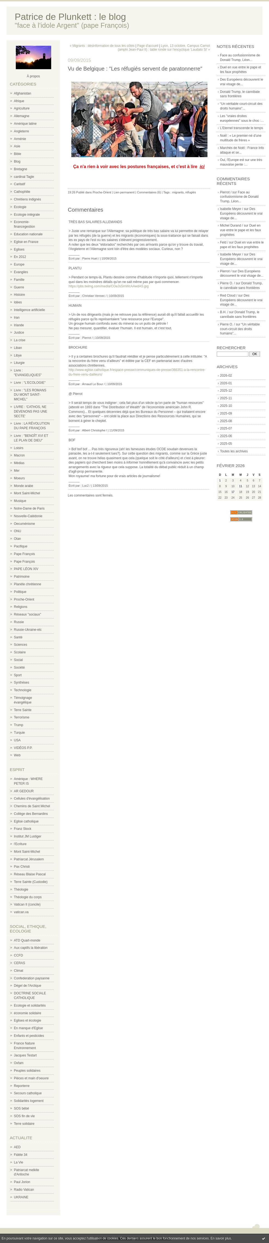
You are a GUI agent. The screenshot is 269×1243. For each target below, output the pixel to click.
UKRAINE (21, 1197)
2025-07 (226, 428)
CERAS (19, 963)
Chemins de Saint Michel (32, 806)
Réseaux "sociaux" (27, 614)
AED (17, 1147)
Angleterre (21, 131)
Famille (19, 280)
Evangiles (21, 272)
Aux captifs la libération (30, 948)
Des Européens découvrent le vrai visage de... (241, 213)
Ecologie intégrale (27, 215)
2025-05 (226, 444)
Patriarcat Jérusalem (29, 859)
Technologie (22, 690)
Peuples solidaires (27, 1071)
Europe (19, 264)
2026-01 (226, 383)
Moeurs (19, 478)
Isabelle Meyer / (231, 209)
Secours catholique (28, 1093)
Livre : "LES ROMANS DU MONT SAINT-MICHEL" (30, 394)
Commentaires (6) (149, 192)
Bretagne (20, 169)
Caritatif (19, 184)
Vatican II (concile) (27, 904)
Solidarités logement (29, 1101)
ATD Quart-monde (27, 940)
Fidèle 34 (20, 1155)
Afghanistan (22, 93)
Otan (17, 539)
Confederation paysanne (32, 978)
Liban (18, 348)
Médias (19, 463)
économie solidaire (27, 1013)
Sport (18, 675)
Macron (19, 455)
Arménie (20, 139)
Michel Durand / (231, 225)
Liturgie (19, 363)
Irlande (19, 325)
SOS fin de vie (24, 1116)
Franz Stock (22, 829)
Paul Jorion (22, 1182)
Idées (18, 302)
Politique (20, 592)
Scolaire (20, 652)
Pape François (24, 554)
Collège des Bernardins (31, 814)
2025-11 (226, 398)
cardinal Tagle (24, 177)
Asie (17, 146)
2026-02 (226, 375)
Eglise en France (26, 242)
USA (17, 740)
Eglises (19, 249)
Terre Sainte (23, 710)
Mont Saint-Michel (27, 493)
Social (18, 660)
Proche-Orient (24, 599)
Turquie (19, 733)
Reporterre (21, 1086)
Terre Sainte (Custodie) (30, 882)
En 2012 (20, 257)
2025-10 (226, 406)
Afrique (19, 101)
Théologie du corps (28, 897)
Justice (19, 332)
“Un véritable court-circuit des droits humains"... (240, 329)
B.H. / (224, 312)
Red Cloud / (228, 295)
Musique (20, 501)
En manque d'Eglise (28, 1028)
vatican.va (21, 912)
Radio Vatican (24, 1190)
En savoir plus (220, 1238)
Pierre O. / (227, 283)
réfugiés (190, 192)
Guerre (19, 287)
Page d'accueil (147, 46)
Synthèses (21, 682)
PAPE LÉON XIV (26, 569)
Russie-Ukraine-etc (28, 630)
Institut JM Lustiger (27, 836)
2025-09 (226, 413)
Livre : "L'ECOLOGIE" (29, 383)
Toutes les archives (234, 451)
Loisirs (18, 448)
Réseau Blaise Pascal (30, 874)
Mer (17, 471)
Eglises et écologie (27, 1020)
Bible (17, 154)
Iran (17, 317)
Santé (18, 637)
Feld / (224, 242)
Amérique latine (25, 124)
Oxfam (18, 1063)
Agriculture (21, 108)
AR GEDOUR (24, 791)
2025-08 (226, 421)
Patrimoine (21, 576)
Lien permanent (124, 192)
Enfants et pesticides (29, 1036)
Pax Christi (22, 867)
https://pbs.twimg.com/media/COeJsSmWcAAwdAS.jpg (109, 286)
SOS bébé (21, 1108)
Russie (19, 622)
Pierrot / (225, 192)
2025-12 (226, 390)
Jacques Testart (25, 1055)
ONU (17, 531)
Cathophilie (22, 192)
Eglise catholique (26, 821)
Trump (18, 725)
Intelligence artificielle (29, 310)
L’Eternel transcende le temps (241, 128)
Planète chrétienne (27, 584)
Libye (18, 355)
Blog (17, 161)
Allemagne (21, 116)
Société (19, 667)
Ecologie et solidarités (30, 1005)
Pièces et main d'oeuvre (31, 1078)
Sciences (20, 645)
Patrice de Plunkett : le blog (70, 17)
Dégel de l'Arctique (27, 986)
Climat (18, 971)
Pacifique (20, 546)
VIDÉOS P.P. (23, 748)
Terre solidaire (24, 1124)
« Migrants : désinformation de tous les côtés (102, 46)
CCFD (18, 955)
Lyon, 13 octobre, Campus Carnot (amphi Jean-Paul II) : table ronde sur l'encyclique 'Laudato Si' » (164, 47)
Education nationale (28, 234)
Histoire (19, 295)
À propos (33, 76)
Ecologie (20, 207)
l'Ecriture (20, 844)
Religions (20, 607)
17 (232, 492)
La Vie (18, 1162)
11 (240, 486)
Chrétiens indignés (27, 199)
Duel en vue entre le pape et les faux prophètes (240, 230)
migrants (178, 192)
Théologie (21, 889)
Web (17, 755)
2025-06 (226, 436)
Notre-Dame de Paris (29, 508)
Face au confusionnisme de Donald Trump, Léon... (239, 196)
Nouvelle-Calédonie (28, 516)
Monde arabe (23, 486)
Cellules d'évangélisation (32, 798)
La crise (19, 340)
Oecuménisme (24, 524)
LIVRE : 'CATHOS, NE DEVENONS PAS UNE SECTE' (30, 411)
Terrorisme (21, 717)
